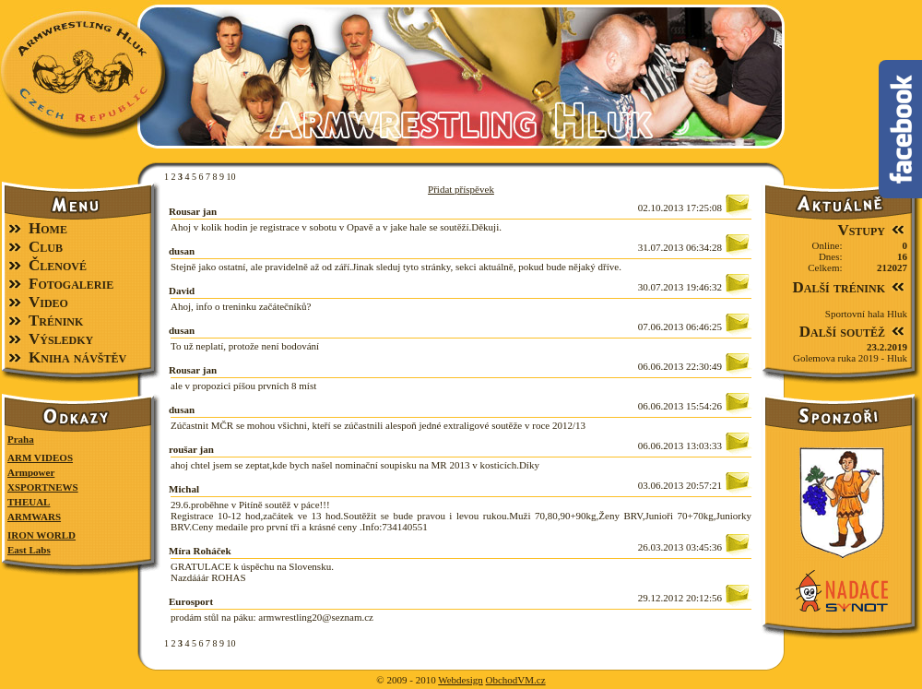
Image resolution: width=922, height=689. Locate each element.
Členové (58, 265)
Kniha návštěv (77, 357)
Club (46, 246)
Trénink (56, 320)
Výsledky (61, 339)
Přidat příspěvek (461, 189)
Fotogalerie (71, 283)
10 (231, 177)
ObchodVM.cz (516, 679)
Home (48, 228)
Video (48, 302)
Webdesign (460, 679)
